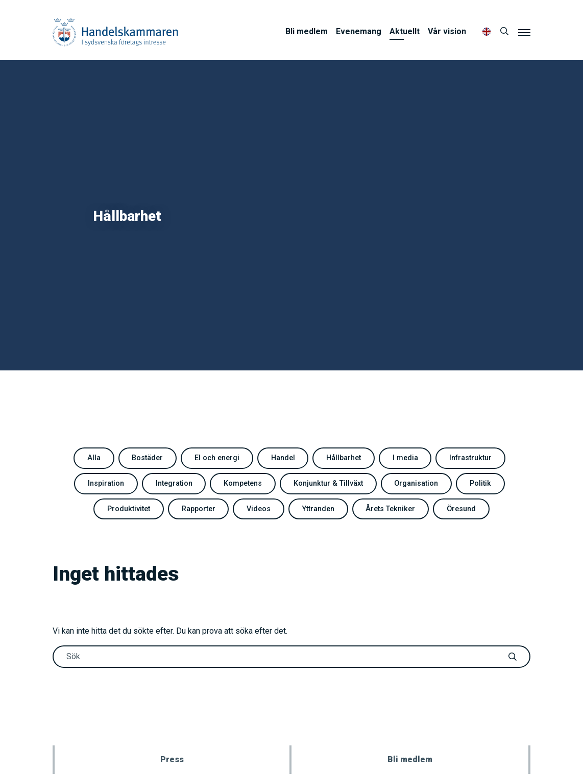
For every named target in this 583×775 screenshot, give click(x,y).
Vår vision (447, 31)
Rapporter (198, 509)
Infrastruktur (470, 458)
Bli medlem (306, 31)
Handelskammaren (115, 32)
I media (405, 458)
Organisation (416, 483)
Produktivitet (128, 509)
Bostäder (147, 458)
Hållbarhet (343, 458)
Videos (259, 509)
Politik (480, 483)
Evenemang (358, 31)
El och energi (217, 458)
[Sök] (504, 32)
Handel (283, 458)
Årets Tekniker (390, 509)
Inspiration (106, 483)
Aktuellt (405, 31)
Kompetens (243, 483)
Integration (174, 483)
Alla (94, 458)
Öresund (461, 509)
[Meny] (524, 32)
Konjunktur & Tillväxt (328, 483)
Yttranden (318, 509)
